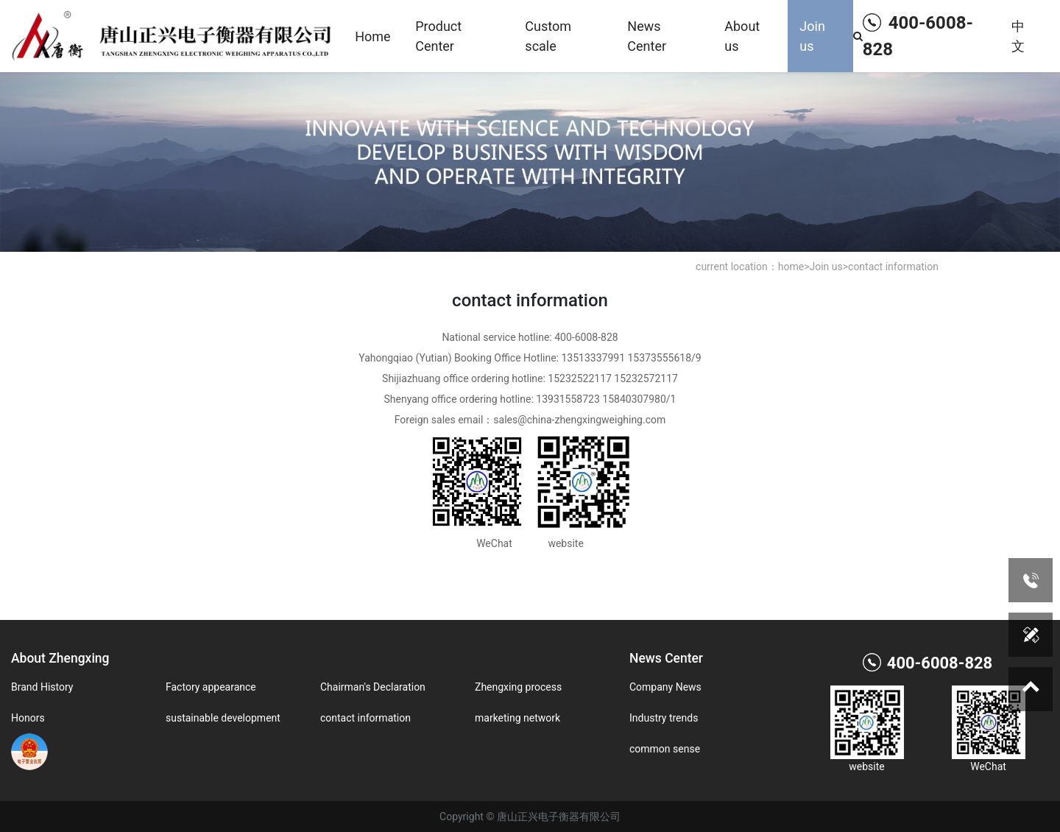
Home (372, 36)
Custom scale (548, 36)
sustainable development (223, 718)
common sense (664, 749)
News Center (646, 36)
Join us (812, 36)
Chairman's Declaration (372, 687)
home (791, 266)
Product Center (438, 36)
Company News (665, 687)
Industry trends (663, 718)
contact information (893, 266)
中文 (1018, 36)
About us (742, 36)
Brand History (42, 687)
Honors (28, 718)
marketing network (517, 718)
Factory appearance (211, 687)
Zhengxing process (518, 687)
